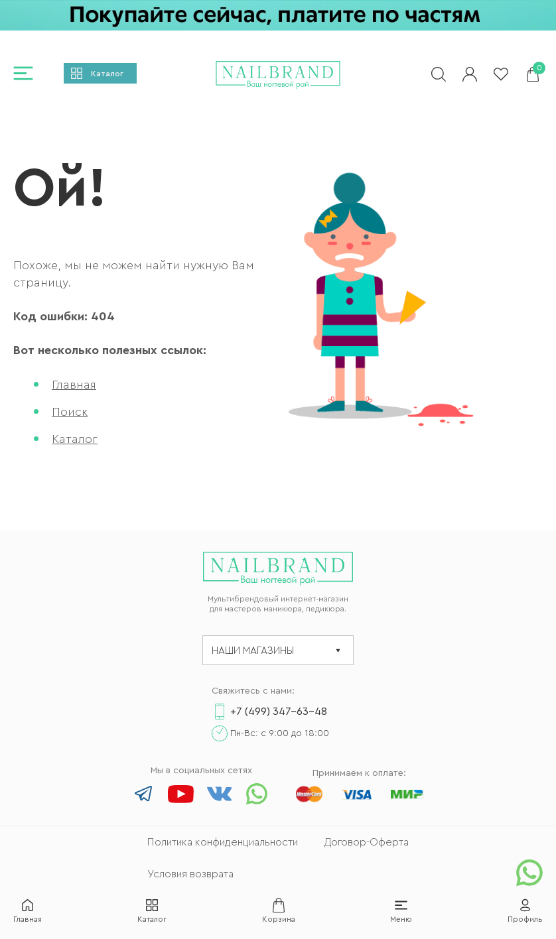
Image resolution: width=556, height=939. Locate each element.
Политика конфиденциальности (222, 842)
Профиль (525, 919)
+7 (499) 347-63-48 (278, 711)
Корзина (278, 919)
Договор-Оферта (366, 842)
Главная (74, 385)
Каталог (107, 74)
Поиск (70, 412)
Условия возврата (190, 874)
